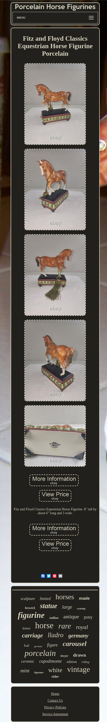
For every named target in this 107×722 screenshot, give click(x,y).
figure (52, 644)
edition (72, 662)
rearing (81, 608)
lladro (56, 635)
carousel (75, 643)
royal (82, 627)
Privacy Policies (55, 707)
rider (55, 676)
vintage (78, 669)
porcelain (40, 653)
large (67, 607)
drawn (79, 655)
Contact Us (55, 700)
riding (85, 662)
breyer (64, 656)
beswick (30, 608)
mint (24, 671)
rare (64, 626)
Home (55, 694)
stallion (53, 618)
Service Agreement (55, 714)
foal (26, 645)
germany (78, 636)
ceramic (27, 661)
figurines (38, 672)
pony (88, 617)
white (55, 670)
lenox (26, 628)
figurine (31, 615)
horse (44, 625)
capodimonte (50, 661)
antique (71, 616)
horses (65, 597)
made (84, 598)
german (38, 646)
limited (45, 599)
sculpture (28, 599)
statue (48, 606)
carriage (32, 635)
